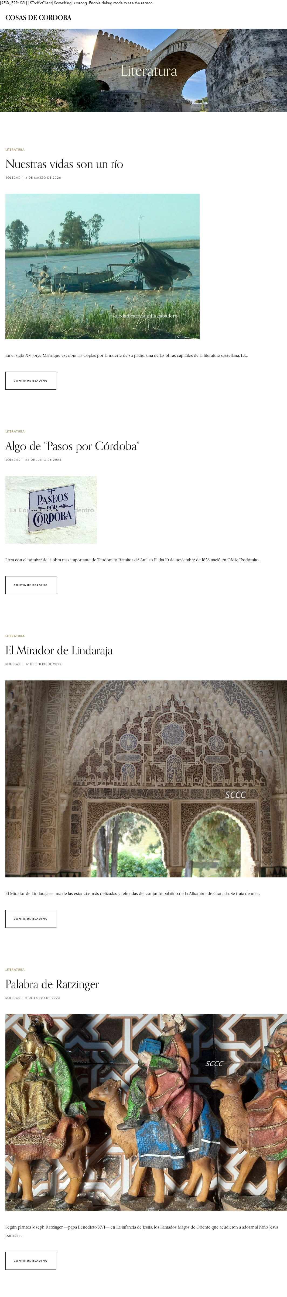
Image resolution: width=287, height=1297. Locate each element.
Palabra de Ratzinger (57, 989)
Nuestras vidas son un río (70, 164)
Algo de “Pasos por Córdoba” (79, 448)
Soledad (13, 179)
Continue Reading (31, 382)
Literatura (15, 149)
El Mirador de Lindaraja (65, 654)
